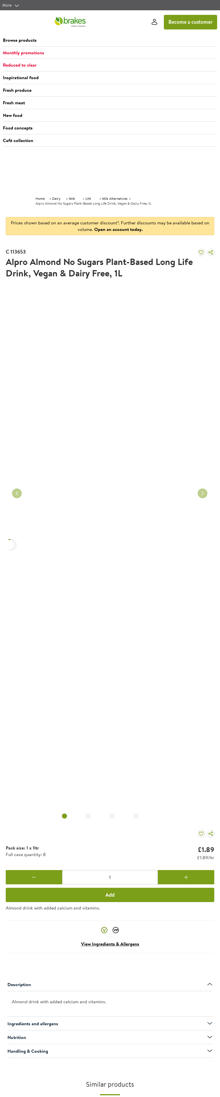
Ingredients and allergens (110, 1023)
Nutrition (110, 1037)
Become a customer (190, 21)
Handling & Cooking (110, 1051)
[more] (11, 5)
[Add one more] (186, 877)
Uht (88, 198)
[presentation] (110, 1004)
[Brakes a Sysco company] (70, 22)
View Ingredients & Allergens (110, 944)
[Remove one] (34, 877)
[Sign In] (154, 22)
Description (110, 984)
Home (40, 198)
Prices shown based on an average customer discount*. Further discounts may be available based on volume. (110, 226)
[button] (110, 40)
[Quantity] (110, 877)
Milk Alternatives (114, 198)
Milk (72, 198)
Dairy (56, 198)
